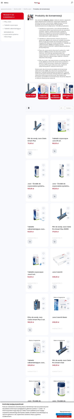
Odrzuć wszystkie (64, 416)
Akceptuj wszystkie (64, 414)
